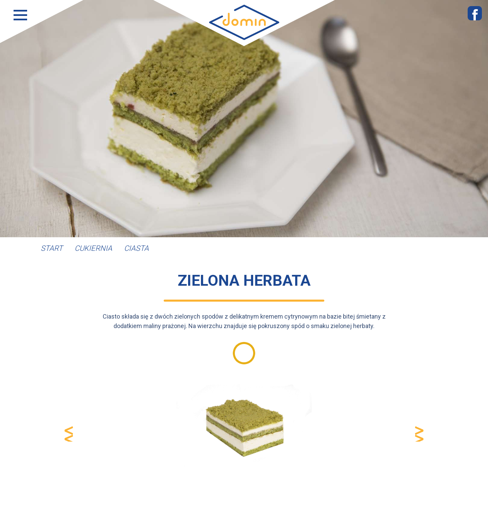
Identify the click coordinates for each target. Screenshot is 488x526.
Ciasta (136, 248)
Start (52, 248)
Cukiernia (93, 248)
